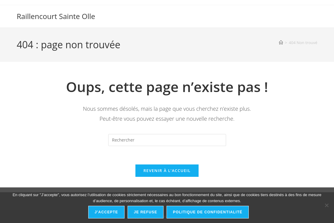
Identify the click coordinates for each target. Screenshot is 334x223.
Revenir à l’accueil (166, 170)
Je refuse (145, 212)
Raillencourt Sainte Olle (56, 16)
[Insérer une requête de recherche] (167, 140)
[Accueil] (281, 42)
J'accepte (106, 212)
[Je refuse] (326, 205)
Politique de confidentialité (207, 212)
